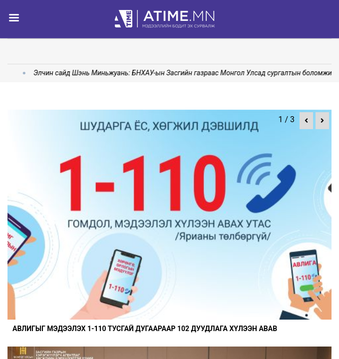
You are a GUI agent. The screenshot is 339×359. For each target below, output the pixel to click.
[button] (306, 120)
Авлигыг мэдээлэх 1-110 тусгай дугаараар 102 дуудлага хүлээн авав (144, 329)
